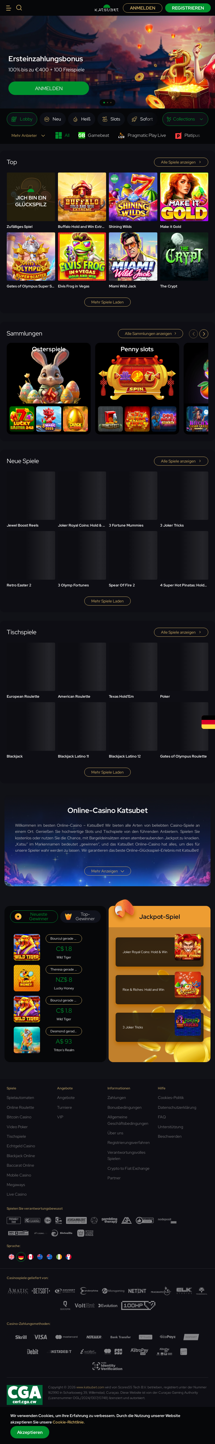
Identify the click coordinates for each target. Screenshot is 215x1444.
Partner (114, 1177)
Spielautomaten (20, 1097)
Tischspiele (16, 1136)
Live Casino (17, 1194)
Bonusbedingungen (125, 1107)
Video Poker (17, 1126)
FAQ (162, 1116)
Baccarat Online (20, 1165)
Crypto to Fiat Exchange (128, 1168)
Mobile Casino (19, 1175)
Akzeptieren (30, 1432)
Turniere (64, 1107)
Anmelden (142, 8)
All (62, 135)
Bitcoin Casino (19, 1116)
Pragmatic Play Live (142, 135)
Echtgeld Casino (21, 1145)
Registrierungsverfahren (129, 1142)
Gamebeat (93, 135)
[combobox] (185, 119)
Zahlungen (117, 1097)
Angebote (66, 1097)
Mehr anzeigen (107, 871)
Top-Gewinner (80, 916)
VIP (60, 1116)
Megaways (16, 1184)
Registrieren (188, 8)
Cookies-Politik (171, 1097)
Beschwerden (170, 1136)
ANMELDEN (49, 88)
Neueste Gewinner (31, 916)
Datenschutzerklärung (177, 1107)
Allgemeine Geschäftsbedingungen (128, 1120)
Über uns (115, 1132)
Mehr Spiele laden (107, 302)
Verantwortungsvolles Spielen (126, 1155)
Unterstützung (170, 1126)
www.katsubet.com (90, 1387)
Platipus (187, 135)
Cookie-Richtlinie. (69, 1422)
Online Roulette (20, 1107)
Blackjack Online (21, 1155)
